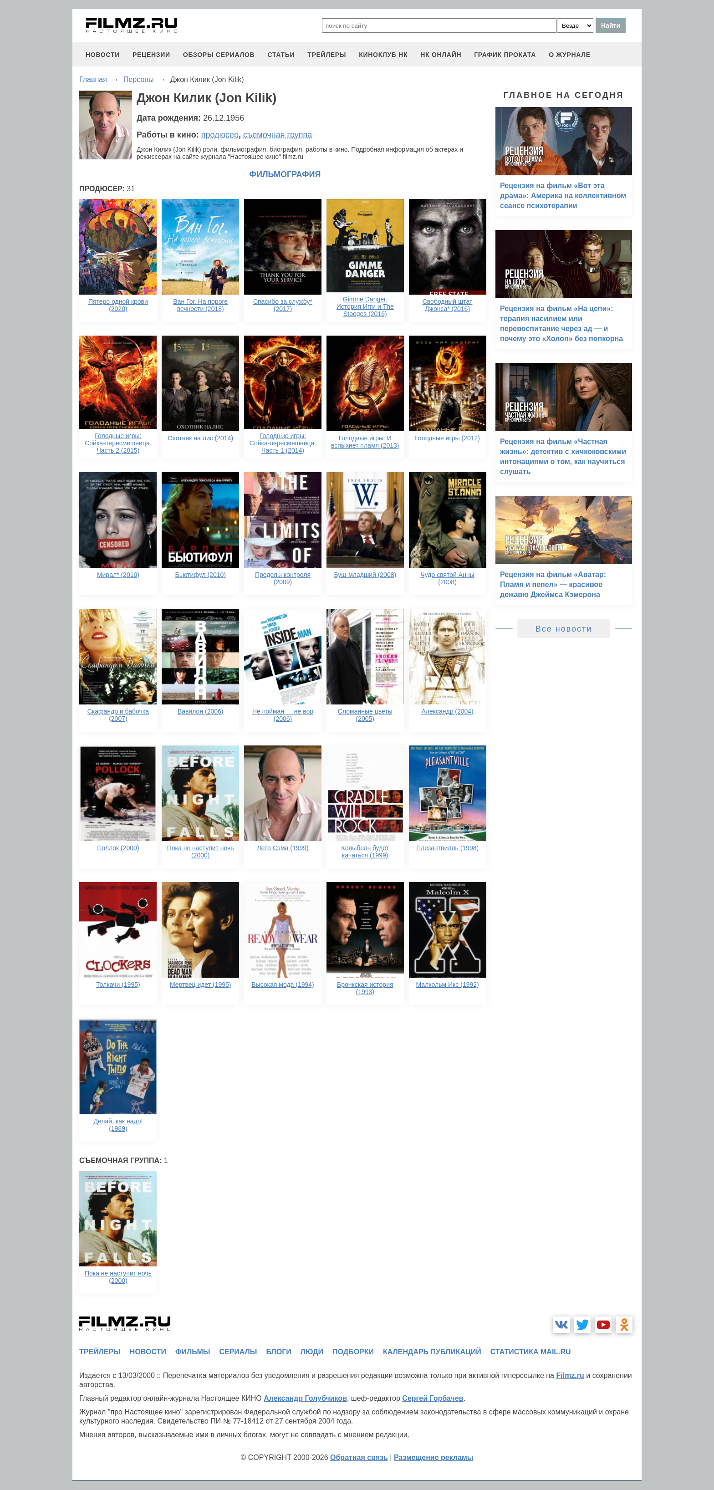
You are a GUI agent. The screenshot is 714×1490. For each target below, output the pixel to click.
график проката (505, 54)
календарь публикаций (432, 1352)
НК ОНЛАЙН (440, 54)
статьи (281, 54)
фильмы (192, 1352)
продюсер (220, 134)
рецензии (151, 54)
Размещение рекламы (434, 1457)
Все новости (564, 628)
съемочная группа (277, 134)
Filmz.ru (570, 1375)
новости (103, 54)
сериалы (238, 1352)
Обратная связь (359, 1457)
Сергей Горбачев (432, 1398)
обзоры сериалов (219, 54)
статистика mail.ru (530, 1352)
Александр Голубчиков (305, 1398)
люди (312, 1352)
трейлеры (326, 54)
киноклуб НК (383, 54)
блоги (278, 1352)
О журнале (570, 54)
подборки (353, 1352)
